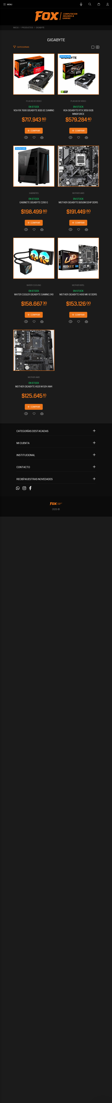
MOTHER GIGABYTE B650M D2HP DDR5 (56, 563)
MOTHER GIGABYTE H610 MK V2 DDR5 (56, 836)
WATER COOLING (56, 691)
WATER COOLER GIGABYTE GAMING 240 (56, 700)
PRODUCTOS (27, 27)
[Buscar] (90, 4)
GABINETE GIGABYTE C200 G (56, 427)
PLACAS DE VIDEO (56, 145)
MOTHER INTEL (56, 827)
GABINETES (56, 418)
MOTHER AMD (56, 554)
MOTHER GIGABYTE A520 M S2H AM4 (56, 973)
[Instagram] (24, 1074)
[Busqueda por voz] (81, 4)
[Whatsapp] (17, 1074)
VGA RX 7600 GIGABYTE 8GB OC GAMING (56, 154)
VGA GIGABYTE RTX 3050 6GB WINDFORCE (56, 291)
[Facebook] (30, 1074)
